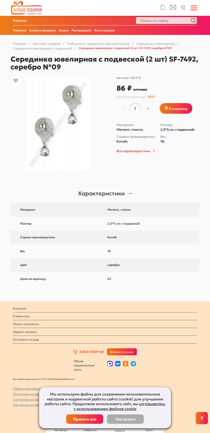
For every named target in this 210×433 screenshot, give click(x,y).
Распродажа (81, 30)
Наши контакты (26, 324)
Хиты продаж (104, 30)
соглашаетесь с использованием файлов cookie (119, 406)
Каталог (20, 20)
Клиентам (21, 316)
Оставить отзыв (26, 339)
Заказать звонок (121, 352)
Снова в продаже (42, 30)
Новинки (19, 30)
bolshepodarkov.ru (64, 379)
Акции (64, 30)
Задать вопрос (25, 332)
